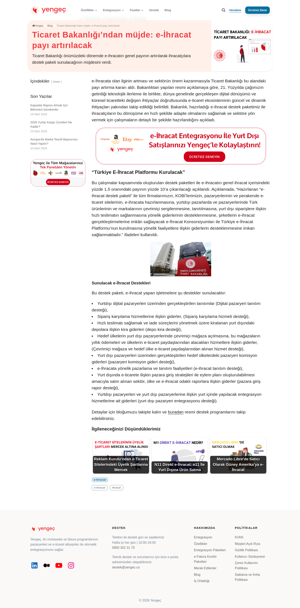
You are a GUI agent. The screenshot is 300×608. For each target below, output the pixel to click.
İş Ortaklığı (202, 581)
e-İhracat (100, 479)
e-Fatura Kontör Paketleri (205, 559)
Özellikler (200, 544)
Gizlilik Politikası (246, 550)
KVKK (239, 537)
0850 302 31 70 (123, 547)
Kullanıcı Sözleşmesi (250, 556)
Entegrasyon (203, 537)
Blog (197, 574)
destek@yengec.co (126, 567)
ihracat (116, 487)
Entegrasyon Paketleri (210, 550)
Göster (56, 81)
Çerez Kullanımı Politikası (246, 565)
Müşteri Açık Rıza (247, 544)
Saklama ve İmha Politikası (247, 577)
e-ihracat (99, 487)
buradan (176, 412)
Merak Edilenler (205, 568)
